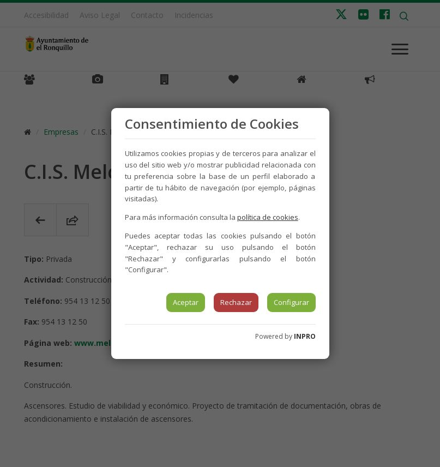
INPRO (305, 336)
